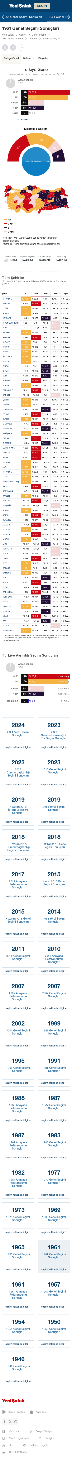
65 (57, 156)
